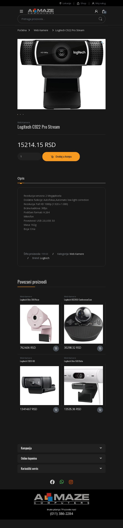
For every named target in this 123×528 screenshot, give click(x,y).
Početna (22, 30)
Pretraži (100, 19)
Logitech (44, 268)
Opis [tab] (20, 189)
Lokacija (65, 3)
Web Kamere (41, 30)
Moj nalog (99, 3)
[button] (102, 43)
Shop (81, 3)
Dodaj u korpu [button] (56, 358)
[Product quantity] (29, 167)
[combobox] (57, 19)
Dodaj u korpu (63, 166)
